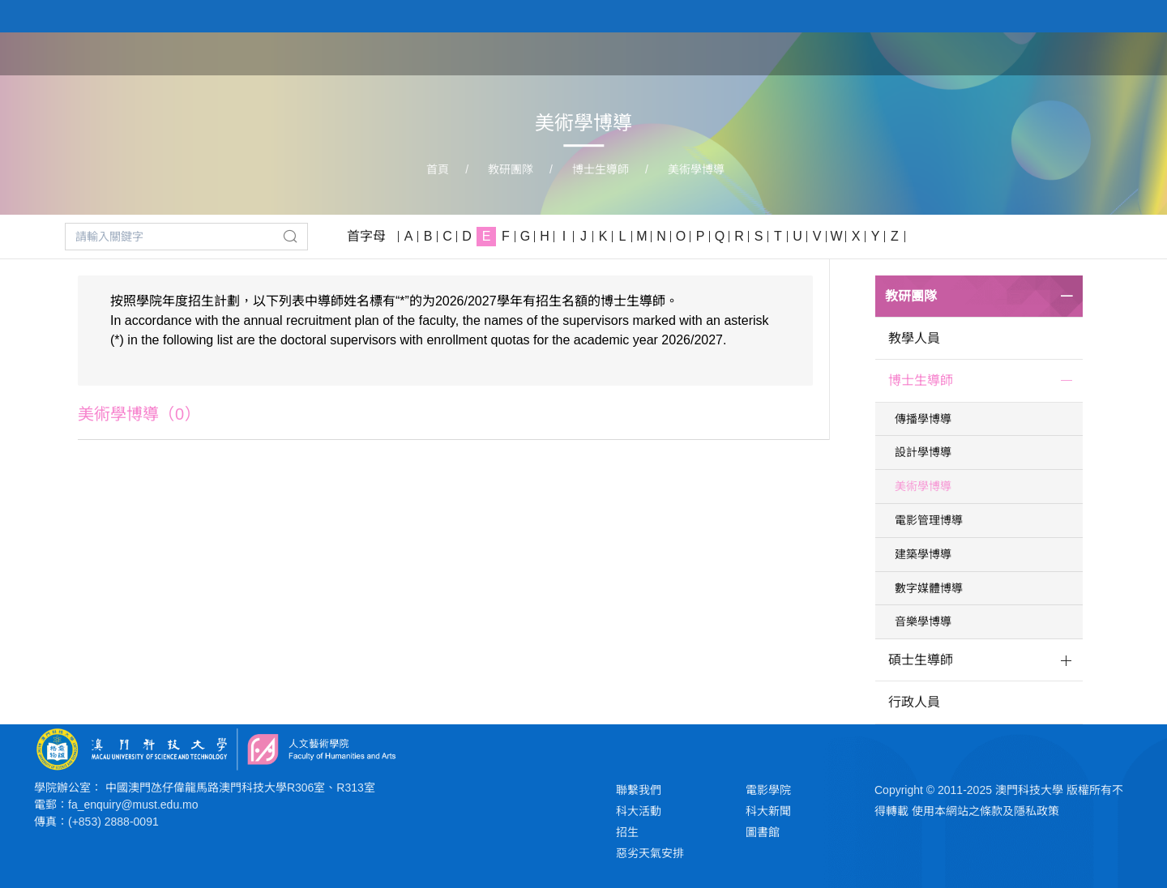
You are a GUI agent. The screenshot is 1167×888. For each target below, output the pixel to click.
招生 (627, 832)
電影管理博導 (929, 520)
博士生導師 (600, 169)
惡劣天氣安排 (650, 853)
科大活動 (638, 811)
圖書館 (763, 832)
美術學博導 (696, 169)
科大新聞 (768, 811)
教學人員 (914, 338)
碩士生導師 (920, 660)
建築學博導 (923, 554)
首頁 (714, 53)
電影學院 (768, 789)
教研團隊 (948, 53)
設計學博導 (923, 452)
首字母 (366, 236)
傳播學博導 (923, 418)
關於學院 (783, 53)
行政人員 (914, 702)
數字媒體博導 (929, 588)
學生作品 (1031, 53)
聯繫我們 (638, 789)
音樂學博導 (923, 621)
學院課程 (865, 53)
